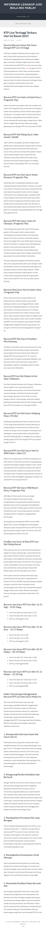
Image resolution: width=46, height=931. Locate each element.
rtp (27, 68)
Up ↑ (23, 926)
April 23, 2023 (9, 40)
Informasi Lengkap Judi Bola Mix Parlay (23, 6)
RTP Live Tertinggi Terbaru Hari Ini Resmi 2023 (20, 34)
